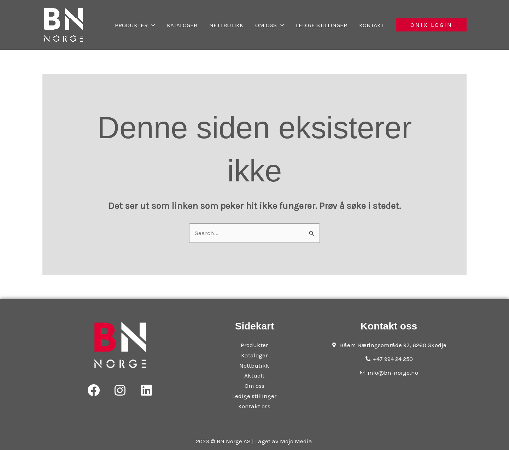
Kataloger (202, 25)
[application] (176, 25)
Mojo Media (296, 441)
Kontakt (375, 25)
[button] (431, 24)
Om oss (281, 25)
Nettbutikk (242, 25)
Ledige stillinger (329, 25)
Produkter (160, 25)
